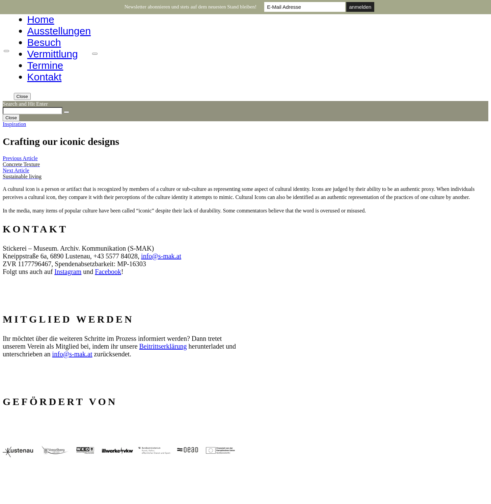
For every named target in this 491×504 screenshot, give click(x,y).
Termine (45, 65)
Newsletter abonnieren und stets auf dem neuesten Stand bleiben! (191, 6)
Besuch (44, 42)
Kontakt (44, 76)
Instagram (67, 271)
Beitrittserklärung (163, 346)
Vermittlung (52, 53)
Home (40, 19)
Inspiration (14, 124)
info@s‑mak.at (161, 256)
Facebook (108, 271)
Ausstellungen (59, 30)
